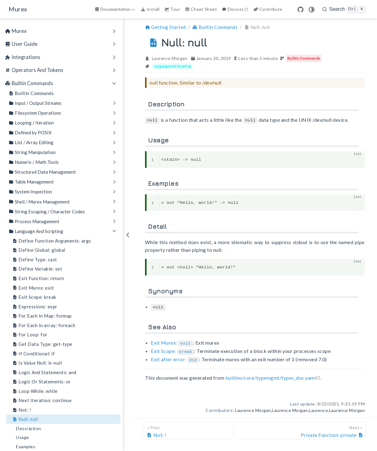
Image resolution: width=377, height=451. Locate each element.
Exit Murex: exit (33, 287)
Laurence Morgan (170, 58)
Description (28, 428)
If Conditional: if (33, 353)
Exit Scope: (172, 350)
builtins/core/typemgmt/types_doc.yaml (273, 376)
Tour (172, 9)
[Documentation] (115, 9)
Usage (22, 437)
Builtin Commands (31, 93)
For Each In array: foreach (43, 325)
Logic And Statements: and (44, 372)
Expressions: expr (34, 306)
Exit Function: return (38, 278)
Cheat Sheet (201, 9)
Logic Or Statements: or (41, 381)
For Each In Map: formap (42, 315)
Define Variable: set (37, 268)
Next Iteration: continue (42, 400)
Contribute (267, 9)
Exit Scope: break (34, 297)
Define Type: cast (34, 259)
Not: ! (21, 409)
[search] (343, 9)
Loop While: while (35, 391)
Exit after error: (175, 358)
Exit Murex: (172, 342)
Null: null (25, 419)
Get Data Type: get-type (42, 344)
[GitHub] (300, 9)
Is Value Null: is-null (37, 362)
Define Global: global (38, 250)
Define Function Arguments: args (51, 240)
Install (150, 9)
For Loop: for (30, 334)
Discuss (235, 9)
